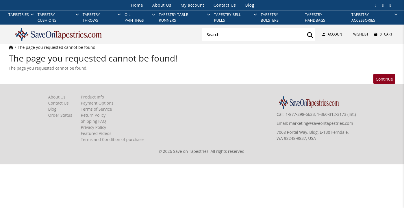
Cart (383, 34)
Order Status (60, 115)
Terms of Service (96, 109)
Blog (249, 5)
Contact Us (225, 5)
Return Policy (93, 115)
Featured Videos (96, 133)
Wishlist (359, 34)
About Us (161, 5)
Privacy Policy (93, 127)
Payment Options (97, 103)
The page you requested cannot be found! (57, 47)
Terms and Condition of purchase (112, 139)
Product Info (92, 97)
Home (137, 5)
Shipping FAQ (93, 121)
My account (192, 5)
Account (333, 34)
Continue (384, 79)
